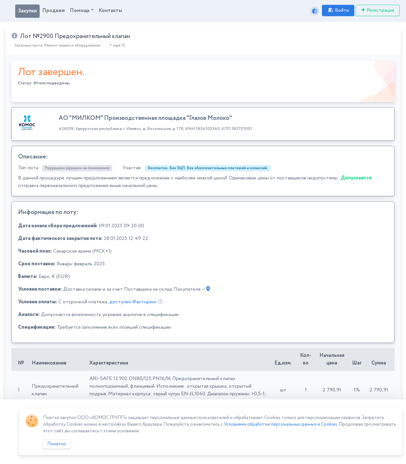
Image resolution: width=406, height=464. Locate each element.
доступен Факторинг (132, 302)
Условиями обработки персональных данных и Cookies (280, 424)
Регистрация (377, 10)
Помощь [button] (80, 10)
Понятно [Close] (56, 444)
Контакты (110, 10)
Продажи (53, 10)
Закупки (27, 11)
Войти (338, 10)
